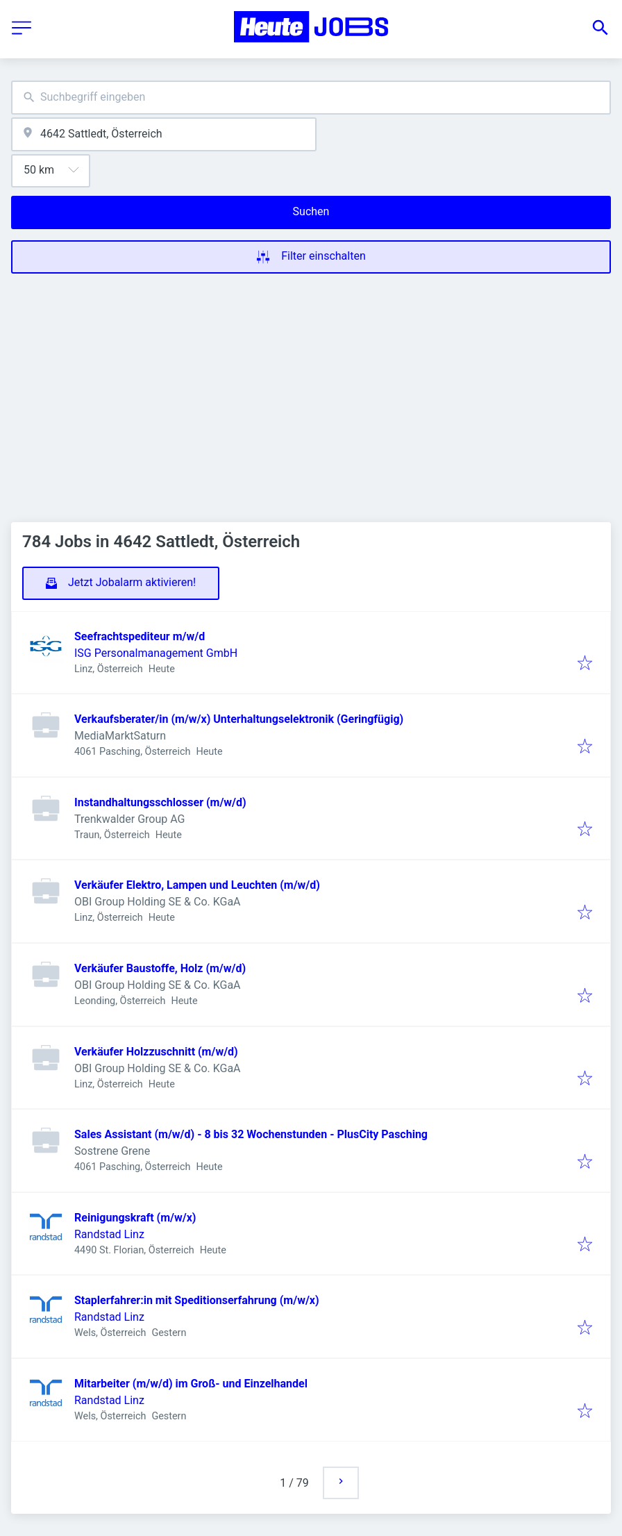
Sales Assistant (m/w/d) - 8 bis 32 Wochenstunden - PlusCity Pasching (251, 1134)
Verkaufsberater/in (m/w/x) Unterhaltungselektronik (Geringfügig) (238, 719)
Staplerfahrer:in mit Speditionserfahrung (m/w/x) (196, 1300)
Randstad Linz (109, 1234)
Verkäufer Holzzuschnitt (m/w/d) (156, 1051)
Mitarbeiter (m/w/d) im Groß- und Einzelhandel (191, 1383)
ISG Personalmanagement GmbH (155, 653)
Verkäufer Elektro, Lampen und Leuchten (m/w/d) (197, 885)
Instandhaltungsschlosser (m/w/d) (160, 802)
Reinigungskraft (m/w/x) (135, 1217)
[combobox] (311, 98)
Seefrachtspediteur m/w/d (139, 636)
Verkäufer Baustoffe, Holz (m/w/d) (160, 968)
